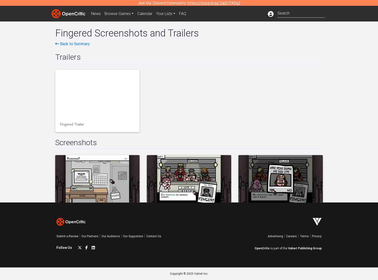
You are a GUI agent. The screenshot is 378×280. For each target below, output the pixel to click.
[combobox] (301, 13)
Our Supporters (133, 236)
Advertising (275, 236)
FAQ (182, 13)
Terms (304, 236)
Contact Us (153, 236)
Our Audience (110, 236)
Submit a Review (67, 236)
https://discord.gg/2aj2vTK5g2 (214, 2)
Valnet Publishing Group (305, 248)
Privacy (317, 236)
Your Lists (164, 13)
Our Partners (89, 236)
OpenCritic (262, 248)
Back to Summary (72, 43)
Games (118, 13)
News (96, 13)
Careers (291, 236)
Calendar (144, 13)
